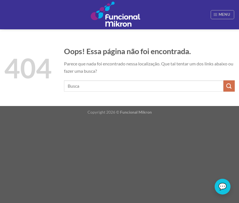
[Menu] (222, 14)
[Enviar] (229, 85)
